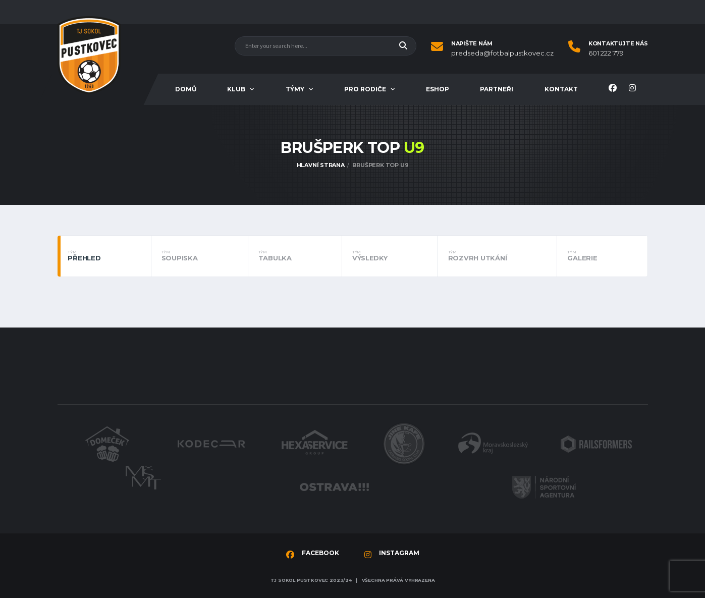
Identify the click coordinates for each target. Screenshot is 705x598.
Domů (185, 89)
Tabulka (295, 255)
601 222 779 (606, 53)
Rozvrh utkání (497, 255)
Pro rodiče (365, 89)
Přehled (104, 255)
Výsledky (389, 255)
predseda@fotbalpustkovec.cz (502, 53)
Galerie (602, 255)
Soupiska (199, 255)
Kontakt (561, 89)
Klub (236, 89)
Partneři (496, 89)
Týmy (295, 89)
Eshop (437, 89)
